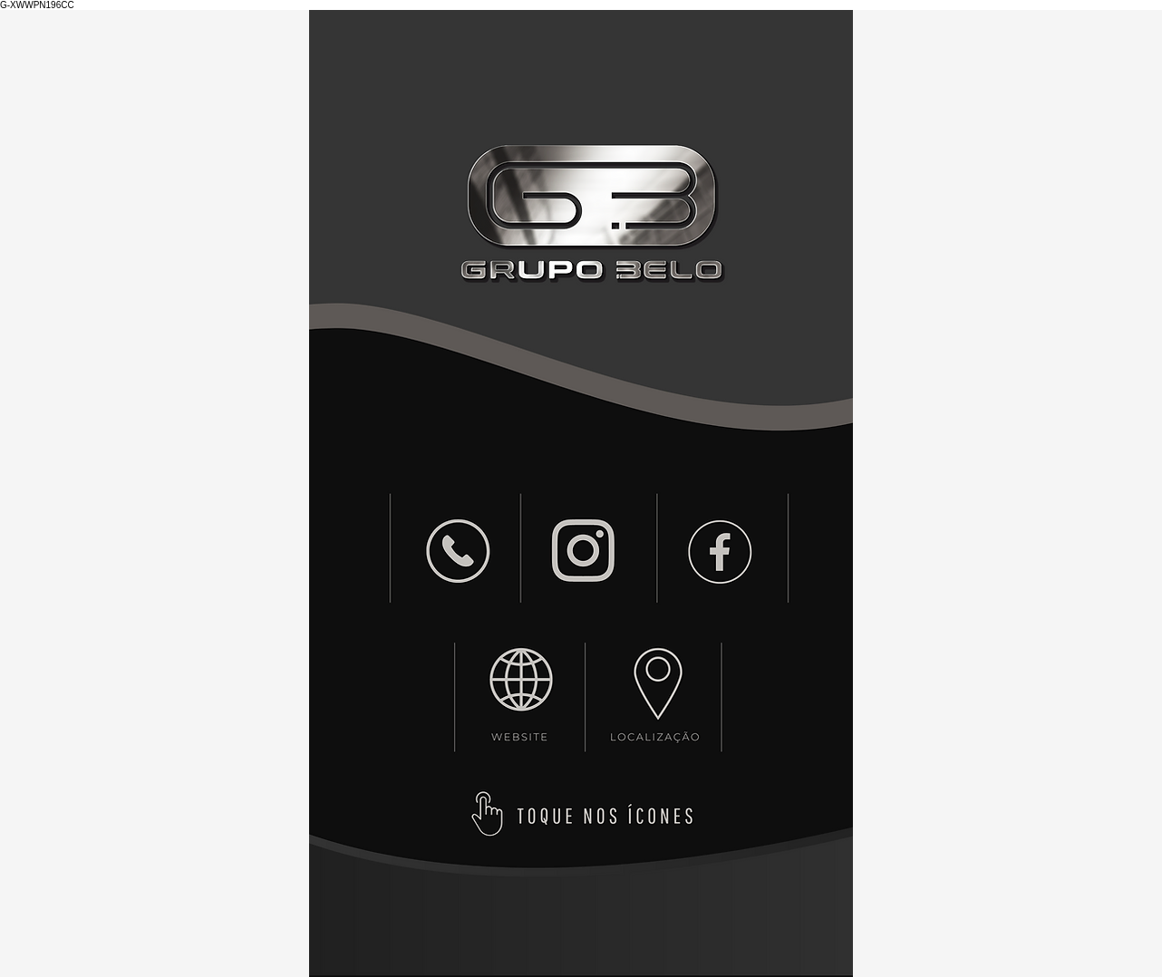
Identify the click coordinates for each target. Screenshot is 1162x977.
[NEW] (458, 551)
